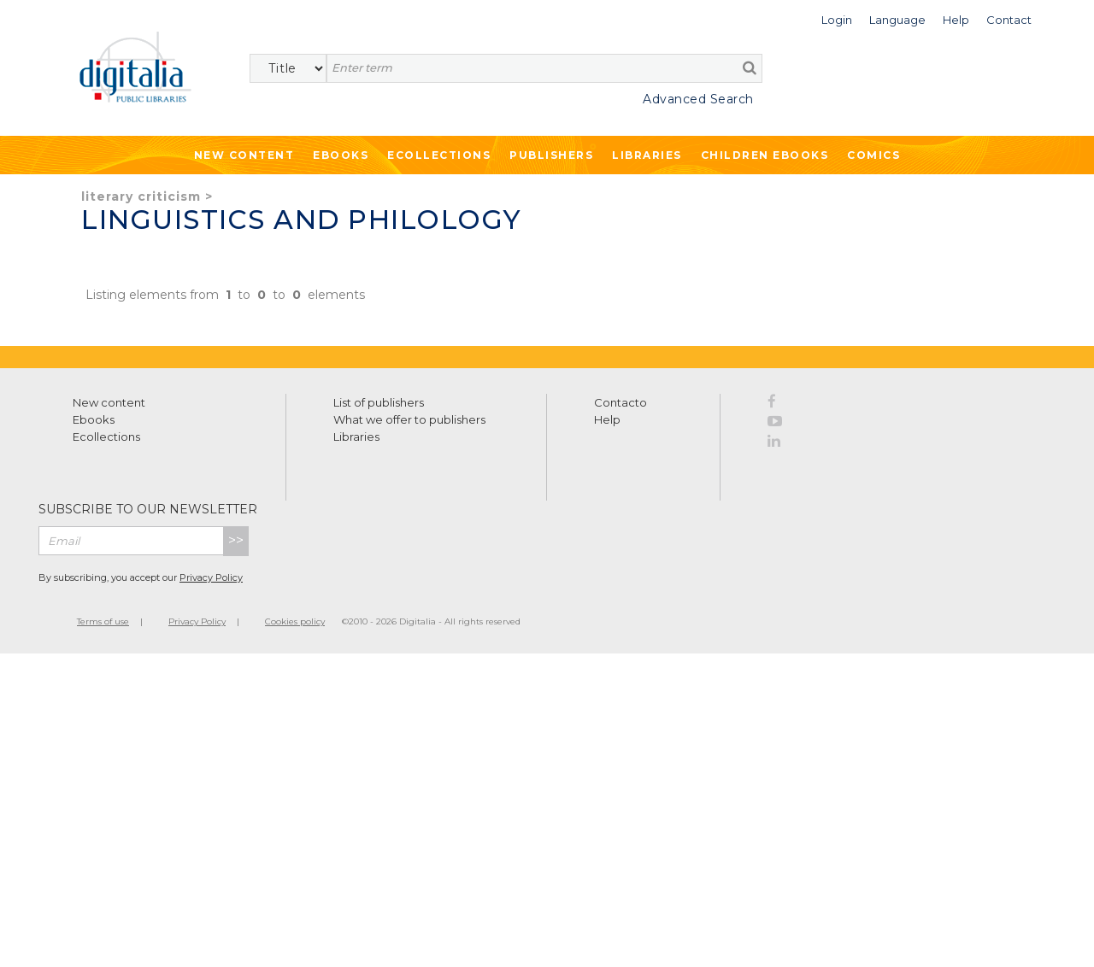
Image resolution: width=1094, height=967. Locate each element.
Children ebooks (765, 155)
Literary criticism (141, 196)
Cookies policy (295, 621)
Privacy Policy (211, 577)
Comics (873, 155)
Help (607, 419)
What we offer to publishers (409, 419)
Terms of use (103, 621)
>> (236, 540)
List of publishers (378, 402)
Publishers (551, 155)
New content (109, 402)
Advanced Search (698, 99)
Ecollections (439, 155)
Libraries (647, 155)
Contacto (620, 402)
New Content (244, 155)
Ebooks (340, 155)
